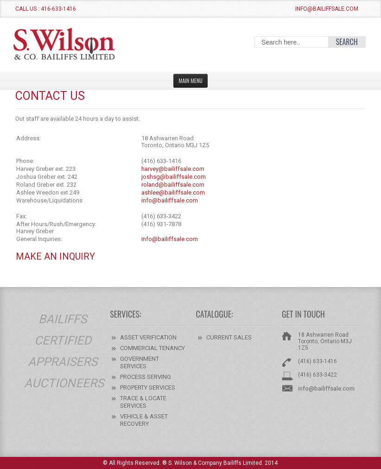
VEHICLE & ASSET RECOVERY (144, 420)
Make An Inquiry (55, 256)
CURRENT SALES (229, 337)
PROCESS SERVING (145, 376)
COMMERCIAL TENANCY (152, 348)
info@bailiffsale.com (326, 9)
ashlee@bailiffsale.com (173, 192)
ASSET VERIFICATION (148, 337)
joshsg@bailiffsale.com (173, 176)
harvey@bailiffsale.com (172, 168)
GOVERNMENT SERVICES (139, 362)
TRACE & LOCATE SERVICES (143, 402)
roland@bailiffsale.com (172, 184)
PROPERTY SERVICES (147, 387)
